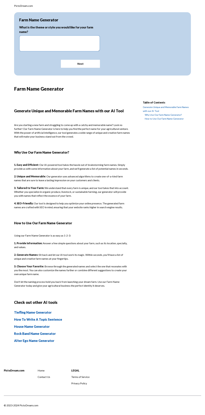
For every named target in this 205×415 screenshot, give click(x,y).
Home (41, 370)
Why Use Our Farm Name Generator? (163, 114)
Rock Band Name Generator (35, 333)
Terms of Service (80, 376)
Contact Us (44, 376)
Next (80, 63)
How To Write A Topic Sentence (38, 319)
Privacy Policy (79, 383)
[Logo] (23, 6)
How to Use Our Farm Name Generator (164, 118)
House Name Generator (32, 326)
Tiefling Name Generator (33, 312)
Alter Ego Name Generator (34, 341)
